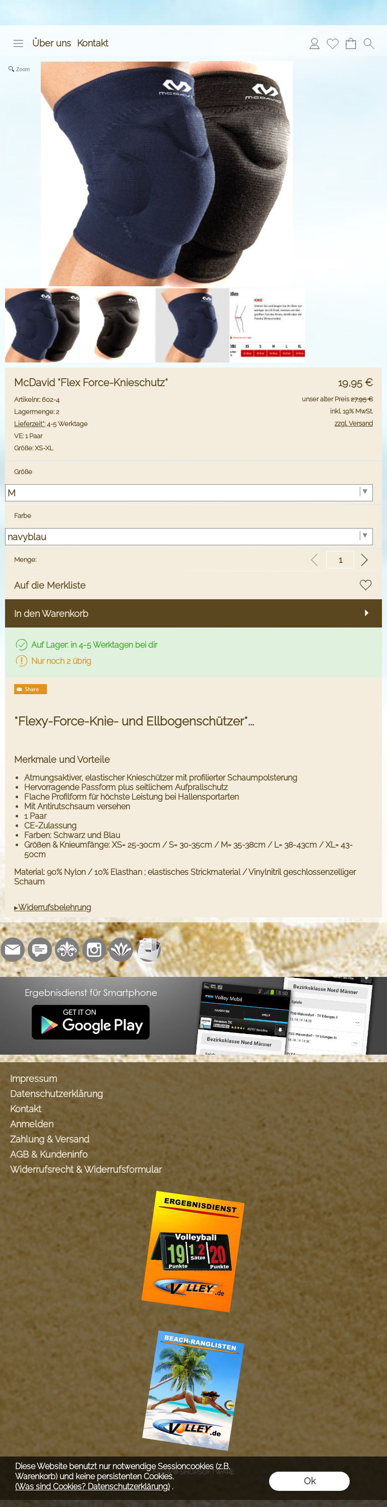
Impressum (33, 1078)
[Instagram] (94, 949)
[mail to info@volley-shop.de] (12, 949)
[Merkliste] (332, 43)
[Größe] (189, 493)
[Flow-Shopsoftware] (121, 949)
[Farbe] (189, 537)
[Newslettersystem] (148, 949)
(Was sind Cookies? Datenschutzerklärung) (92, 1486)
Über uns (51, 43)
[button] (18, 43)
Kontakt (92, 43)
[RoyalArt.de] (67, 949)
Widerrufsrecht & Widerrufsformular (86, 1169)
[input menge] (340, 559)
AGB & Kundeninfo (49, 1154)
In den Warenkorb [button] (51, 613)
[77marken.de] (39, 949)
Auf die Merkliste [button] (50, 585)
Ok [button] (309, 1481)
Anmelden (31, 1124)
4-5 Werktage (51, 424)
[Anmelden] (314, 43)
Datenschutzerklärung (56, 1093)
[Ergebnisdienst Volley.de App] (193, 981)
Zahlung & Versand (49, 1139)
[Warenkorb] (350, 43)
